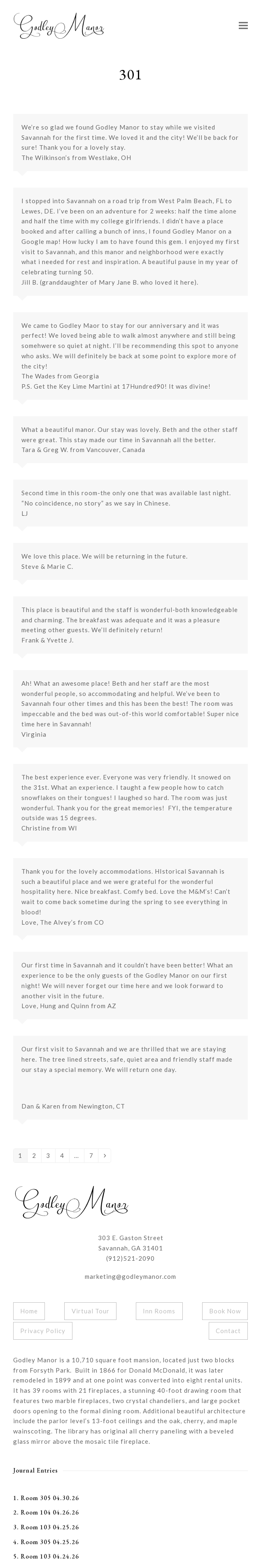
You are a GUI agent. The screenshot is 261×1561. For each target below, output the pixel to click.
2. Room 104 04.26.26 (46, 1512)
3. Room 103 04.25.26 (46, 1527)
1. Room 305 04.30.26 (46, 1498)
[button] (243, 25)
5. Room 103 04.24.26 (46, 1556)
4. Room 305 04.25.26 (46, 1542)
